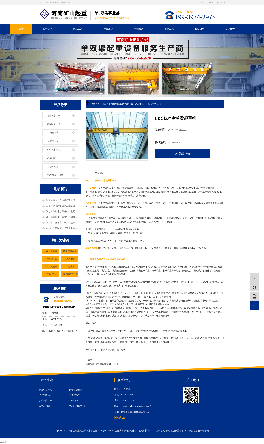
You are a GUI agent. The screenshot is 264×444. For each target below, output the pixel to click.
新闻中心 (169, 29)
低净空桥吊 (52, 141)
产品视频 (108, 29)
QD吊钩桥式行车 (55, 175)
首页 (21, 29)
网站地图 (120, 417)
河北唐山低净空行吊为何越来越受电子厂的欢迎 (62, 222)
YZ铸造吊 (51, 158)
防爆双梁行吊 (53, 124)
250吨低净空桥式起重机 (97, 364)
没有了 (89, 360)
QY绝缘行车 (53, 132)
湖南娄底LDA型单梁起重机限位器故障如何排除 (62, 200)
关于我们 (204, 2)
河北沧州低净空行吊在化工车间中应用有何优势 (62, 228)
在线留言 (222, 2)
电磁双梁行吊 (53, 115)
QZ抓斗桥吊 (53, 167)
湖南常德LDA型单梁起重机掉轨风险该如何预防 (62, 206)
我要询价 (182, 153)
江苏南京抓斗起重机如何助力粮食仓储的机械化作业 (62, 217)
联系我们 (213, 2)
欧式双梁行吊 (53, 149)
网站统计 (4, 442)
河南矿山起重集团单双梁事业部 (117, 104)
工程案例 (138, 29)
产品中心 (78, 29)
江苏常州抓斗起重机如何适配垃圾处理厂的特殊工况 (62, 211)
